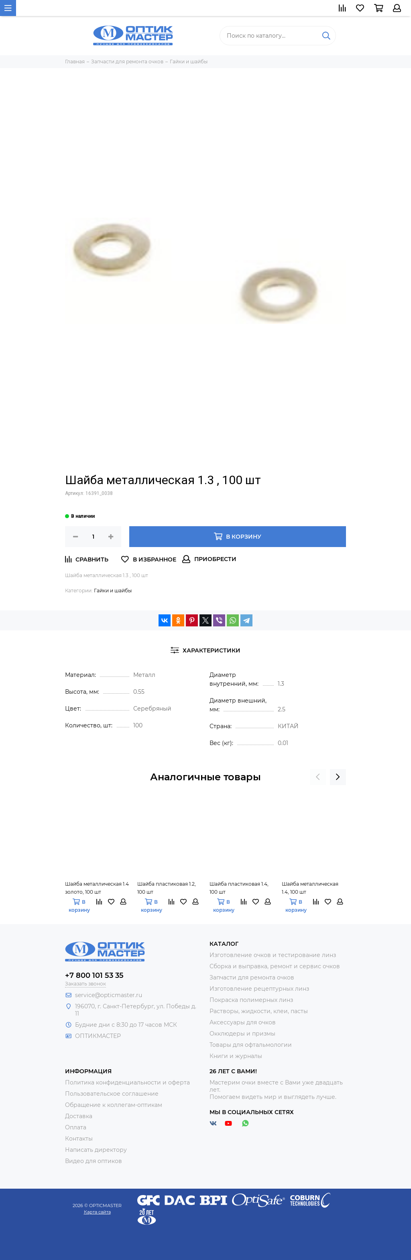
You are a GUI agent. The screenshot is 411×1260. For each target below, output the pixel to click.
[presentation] (318, 777)
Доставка (78, 1116)
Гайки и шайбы (113, 591)
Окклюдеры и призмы (242, 1033)
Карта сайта (97, 1212)
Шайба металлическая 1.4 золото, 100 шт (97, 888)
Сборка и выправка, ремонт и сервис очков (275, 966)
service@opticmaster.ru (108, 995)
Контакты (79, 1138)
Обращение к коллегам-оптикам (113, 1105)
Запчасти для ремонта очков (252, 977)
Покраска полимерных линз (251, 1000)
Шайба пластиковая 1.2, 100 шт (166, 888)
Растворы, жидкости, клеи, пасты (259, 1011)
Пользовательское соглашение (112, 1093)
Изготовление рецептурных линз (259, 988)
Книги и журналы (236, 1056)
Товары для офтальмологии (251, 1044)
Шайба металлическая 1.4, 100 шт (310, 888)
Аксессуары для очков (243, 1022)
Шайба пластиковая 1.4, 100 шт (239, 888)
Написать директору (96, 1149)
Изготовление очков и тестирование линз (273, 955)
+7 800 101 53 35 (94, 975)
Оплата (75, 1127)
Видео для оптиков (93, 1161)
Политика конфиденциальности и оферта (127, 1082)
